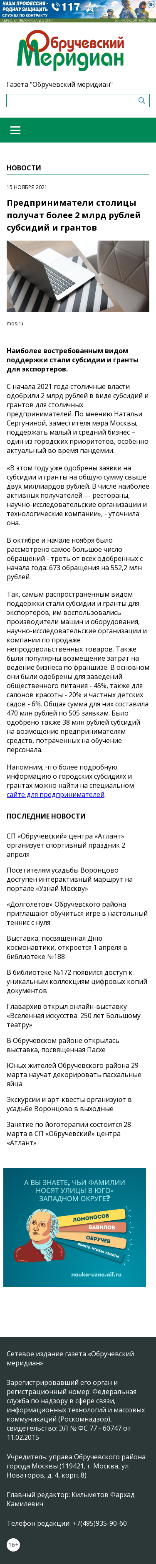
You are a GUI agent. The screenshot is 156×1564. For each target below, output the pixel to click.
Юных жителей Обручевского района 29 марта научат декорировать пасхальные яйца (74, 1074)
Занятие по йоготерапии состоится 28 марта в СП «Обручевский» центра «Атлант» (69, 1133)
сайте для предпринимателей (55, 794)
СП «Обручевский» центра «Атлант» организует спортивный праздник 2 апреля (66, 845)
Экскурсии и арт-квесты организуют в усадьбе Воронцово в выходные (69, 1104)
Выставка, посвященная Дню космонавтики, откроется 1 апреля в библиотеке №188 (67, 947)
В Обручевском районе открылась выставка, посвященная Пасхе (63, 1045)
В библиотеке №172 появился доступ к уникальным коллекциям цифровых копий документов (77, 981)
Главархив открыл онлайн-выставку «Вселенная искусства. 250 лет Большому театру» (74, 1015)
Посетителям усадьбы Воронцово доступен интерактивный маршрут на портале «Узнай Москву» (70, 879)
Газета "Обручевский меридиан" (59, 84)
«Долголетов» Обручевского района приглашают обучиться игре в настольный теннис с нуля (77, 913)
